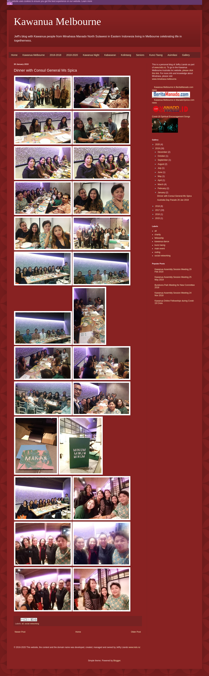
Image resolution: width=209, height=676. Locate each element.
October (162, 156)
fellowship (159, 238)
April (160, 180)
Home (14, 55)
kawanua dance (162, 241)
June (160, 172)
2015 (157, 218)
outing (157, 252)
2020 (157, 144)
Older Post (136, 632)
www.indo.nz (160, 67)
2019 (157, 148)
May (160, 176)
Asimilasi (172, 55)
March (161, 184)
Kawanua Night (91, 55)
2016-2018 (55, 55)
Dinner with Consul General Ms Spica (174, 196)
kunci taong (160, 245)
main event (160, 248)
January (162, 192)
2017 (157, 210)
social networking (32, 624)
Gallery (186, 55)
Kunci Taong (156, 55)
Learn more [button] (87, 1)
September (163, 160)
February (162, 188)
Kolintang (126, 55)
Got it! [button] (9, 3)
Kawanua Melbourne (57, 21)
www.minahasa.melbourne (164, 79)
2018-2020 (72, 55)
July (160, 168)
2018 (157, 206)
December (163, 152)
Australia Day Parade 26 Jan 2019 (173, 200)
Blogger (116, 660)
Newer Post (20, 632)
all (23, 624)
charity (158, 234)
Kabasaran (110, 55)
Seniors (140, 55)
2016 (157, 214)
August (161, 164)
